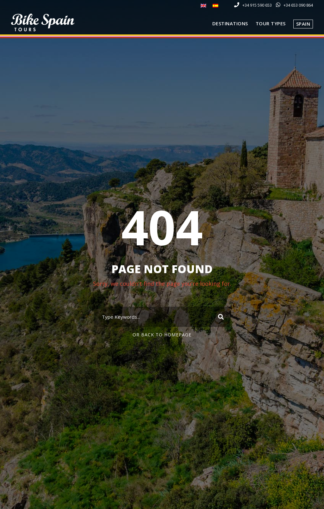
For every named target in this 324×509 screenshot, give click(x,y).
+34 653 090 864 (298, 5)
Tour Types (271, 23)
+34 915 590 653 (257, 5)
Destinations (230, 23)
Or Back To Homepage (162, 335)
